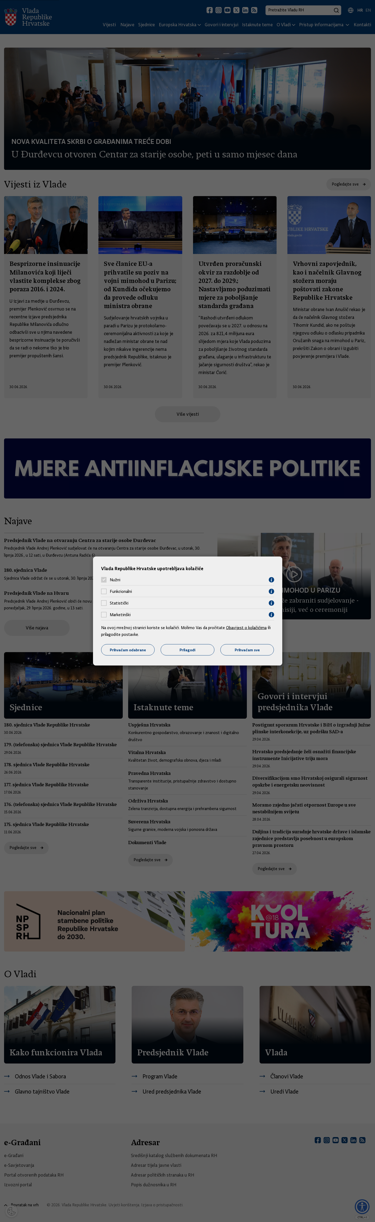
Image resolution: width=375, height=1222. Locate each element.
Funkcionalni (121, 591)
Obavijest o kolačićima (246, 627)
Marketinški (120, 614)
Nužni (115, 579)
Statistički (119, 603)
